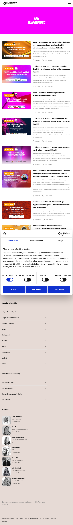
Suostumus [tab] (13, 241)
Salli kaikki (59, 289)
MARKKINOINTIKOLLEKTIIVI (8, 518)
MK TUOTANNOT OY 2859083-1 (49, 518)
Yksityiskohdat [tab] (36, 241)
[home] (10, 3)
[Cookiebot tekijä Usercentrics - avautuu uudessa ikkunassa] (60, 234)
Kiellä (13, 289)
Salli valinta (36, 289)
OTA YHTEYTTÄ (5, 521)
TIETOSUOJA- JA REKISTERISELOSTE (33, 518)
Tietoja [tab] (60, 241)
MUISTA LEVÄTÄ (19, 518)
